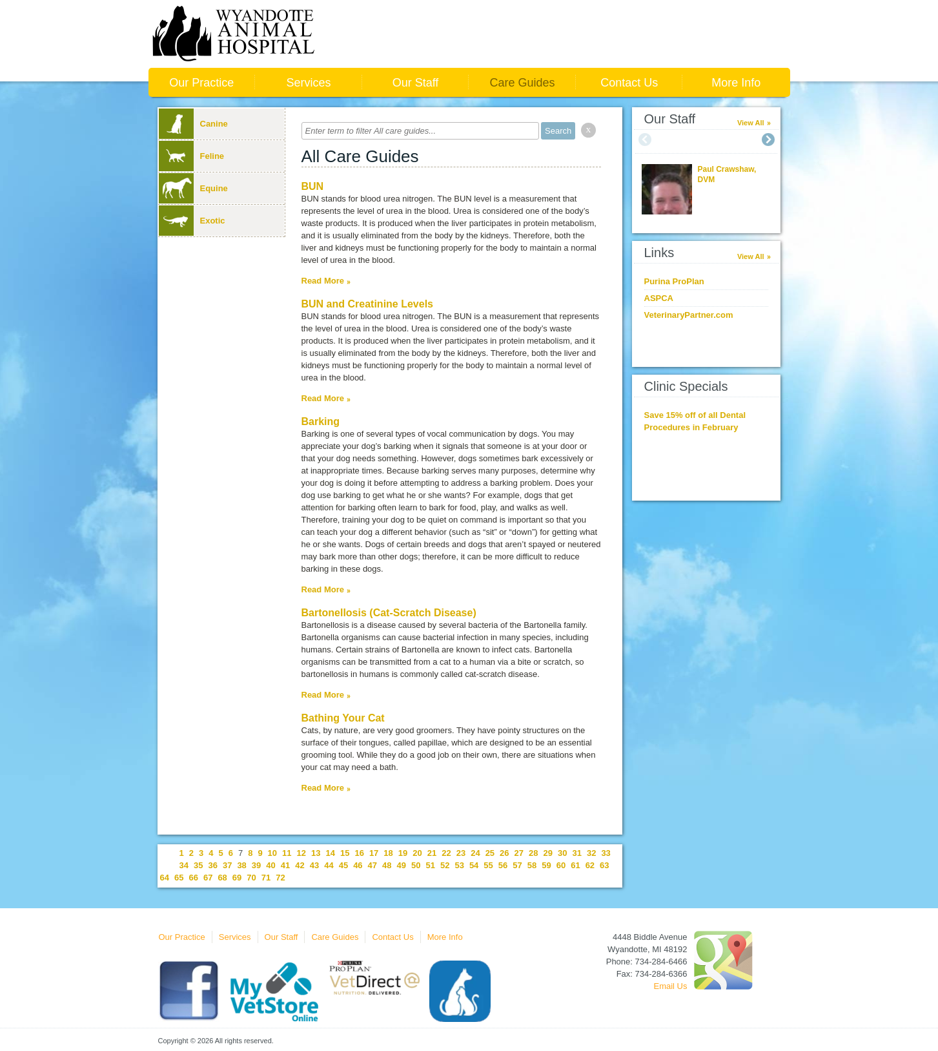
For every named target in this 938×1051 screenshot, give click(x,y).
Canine (193, 124)
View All (750, 123)
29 (548, 853)
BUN (312, 186)
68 (222, 877)
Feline (192, 156)
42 (299, 865)
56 (502, 865)
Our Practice (201, 82)
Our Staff (416, 82)
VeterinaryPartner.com (688, 315)
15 (344, 853)
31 (576, 853)
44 (328, 865)
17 (373, 853)
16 (358, 853)
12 (301, 853)
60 (561, 865)
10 (272, 853)
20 (417, 853)
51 (429, 865)
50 (415, 865)
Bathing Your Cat (343, 718)
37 (227, 865)
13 (315, 853)
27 (519, 853)
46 (357, 865)
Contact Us (629, 82)
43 (314, 865)
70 (251, 877)
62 (590, 865)
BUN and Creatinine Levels (367, 303)
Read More (322, 281)
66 (193, 877)
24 (475, 853)
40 (270, 865)
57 (517, 865)
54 (473, 865)
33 (605, 853)
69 (236, 877)
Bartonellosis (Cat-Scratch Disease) (388, 612)
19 (402, 853)
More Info (735, 82)
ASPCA (659, 298)
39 (256, 865)
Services (308, 82)
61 (575, 865)
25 (489, 853)
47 (372, 865)
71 (265, 877)
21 (431, 853)
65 (178, 877)
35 (198, 865)
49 (401, 865)
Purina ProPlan (674, 281)
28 (533, 853)
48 (386, 865)
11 (286, 853)
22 (446, 853)
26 (504, 853)
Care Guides (522, 82)
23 (460, 853)
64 (164, 877)
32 (591, 853)
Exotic (192, 220)
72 (280, 877)
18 (388, 853)
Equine (193, 188)
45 (343, 865)
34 (184, 865)
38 (241, 865)
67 (207, 877)
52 (444, 865)
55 (488, 865)
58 (531, 865)
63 (604, 865)
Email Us (670, 986)
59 (546, 865)
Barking (320, 421)
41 (285, 865)
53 (459, 865)
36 (212, 865)
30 (562, 853)
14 (329, 853)
